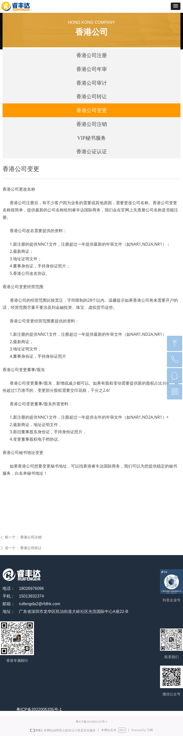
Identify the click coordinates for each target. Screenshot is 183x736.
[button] (175, 6)
